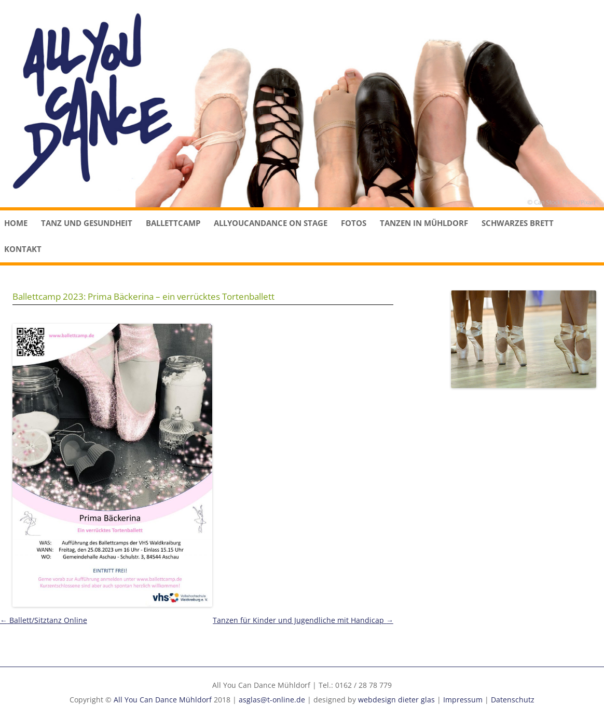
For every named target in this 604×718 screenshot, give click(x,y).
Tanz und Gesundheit (86, 223)
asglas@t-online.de (272, 699)
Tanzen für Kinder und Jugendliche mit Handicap (303, 620)
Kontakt (23, 249)
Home (16, 223)
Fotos (353, 223)
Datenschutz (512, 699)
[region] (302, 103)
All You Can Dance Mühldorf (163, 699)
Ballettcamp (173, 223)
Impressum (463, 699)
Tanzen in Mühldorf (424, 223)
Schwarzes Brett (518, 223)
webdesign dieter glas (396, 699)
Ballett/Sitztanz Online (43, 620)
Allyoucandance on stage (270, 223)
